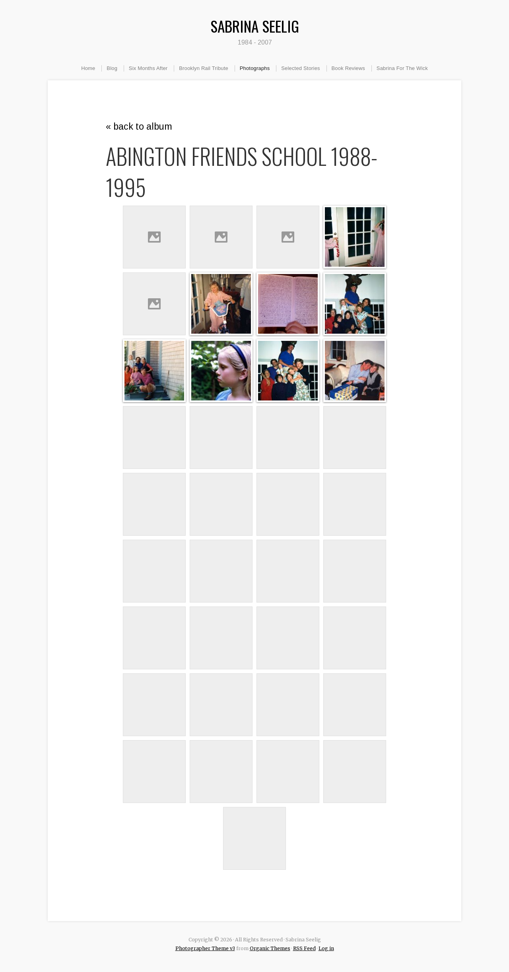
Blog (112, 68)
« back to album (139, 126)
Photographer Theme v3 (205, 948)
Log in (326, 948)
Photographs (255, 68)
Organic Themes (270, 948)
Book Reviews (348, 68)
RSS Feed (304, 948)
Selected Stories (300, 68)
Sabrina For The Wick (402, 68)
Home (88, 68)
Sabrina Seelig (254, 26)
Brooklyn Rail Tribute (203, 68)
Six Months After (148, 68)
